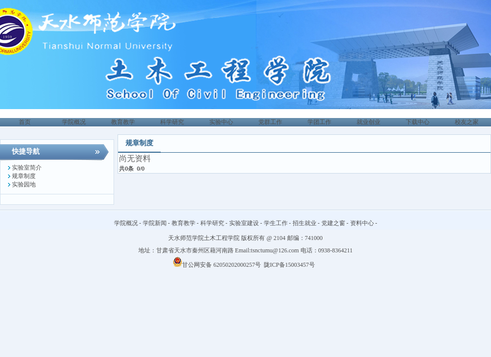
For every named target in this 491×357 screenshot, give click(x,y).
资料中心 (362, 223)
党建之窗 (333, 223)
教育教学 (183, 223)
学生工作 (276, 223)
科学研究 (212, 223)
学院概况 (126, 223)
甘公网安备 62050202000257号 (217, 264)
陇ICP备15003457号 (290, 264)
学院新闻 (155, 223)
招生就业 (304, 223)
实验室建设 (244, 223)
